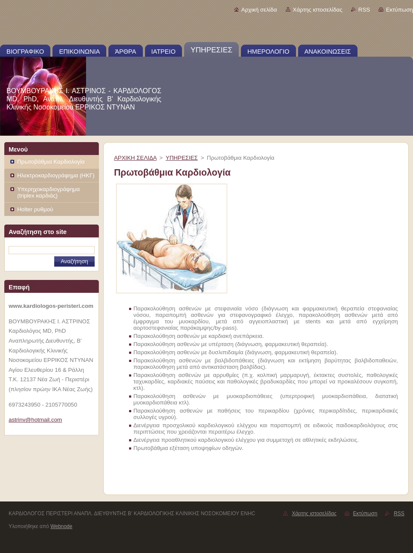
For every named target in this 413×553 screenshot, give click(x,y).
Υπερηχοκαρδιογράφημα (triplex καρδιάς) (48, 192)
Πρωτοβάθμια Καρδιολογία (51, 161)
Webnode (61, 526)
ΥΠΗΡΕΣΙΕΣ (182, 158)
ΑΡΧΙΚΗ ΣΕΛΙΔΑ (135, 158)
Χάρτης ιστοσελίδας (317, 9)
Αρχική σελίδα (259, 9)
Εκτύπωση (399, 9)
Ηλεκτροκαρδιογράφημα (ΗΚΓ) (56, 175)
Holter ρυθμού (35, 209)
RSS (364, 9)
